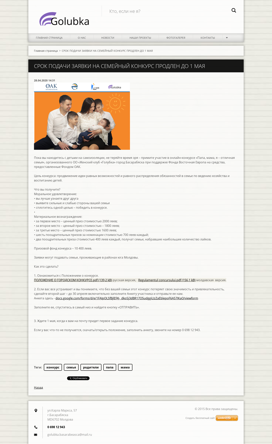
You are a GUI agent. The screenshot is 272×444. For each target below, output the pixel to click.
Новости (107, 37)
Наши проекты (140, 37)
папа (110, 367)
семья (71, 367)
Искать (234, 11)
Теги (37, 367)
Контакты (208, 37)
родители (91, 367)
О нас (82, 37)
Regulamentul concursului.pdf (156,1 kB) (167, 280)
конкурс (52, 367)
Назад (38, 387)
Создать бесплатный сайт (200, 418)
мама (125, 367)
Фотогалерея (175, 37)
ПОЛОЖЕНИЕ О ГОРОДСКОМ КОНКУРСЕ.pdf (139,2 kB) (73, 280)
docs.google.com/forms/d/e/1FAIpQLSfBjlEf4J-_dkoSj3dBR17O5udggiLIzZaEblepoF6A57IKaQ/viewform (127, 298)
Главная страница (49, 37)
